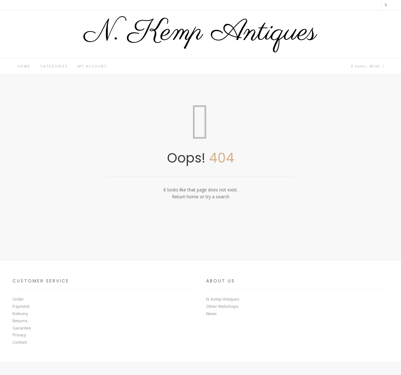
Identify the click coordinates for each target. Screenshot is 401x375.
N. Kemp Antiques (200, 32)
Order (18, 299)
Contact (20, 342)
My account (92, 66)
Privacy (19, 335)
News (211, 313)
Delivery (20, 313)
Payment (21, 306)
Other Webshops (222, 306)
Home (24, 66)
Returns (20, 321)
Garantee (22, 328)
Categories (54, 66)
